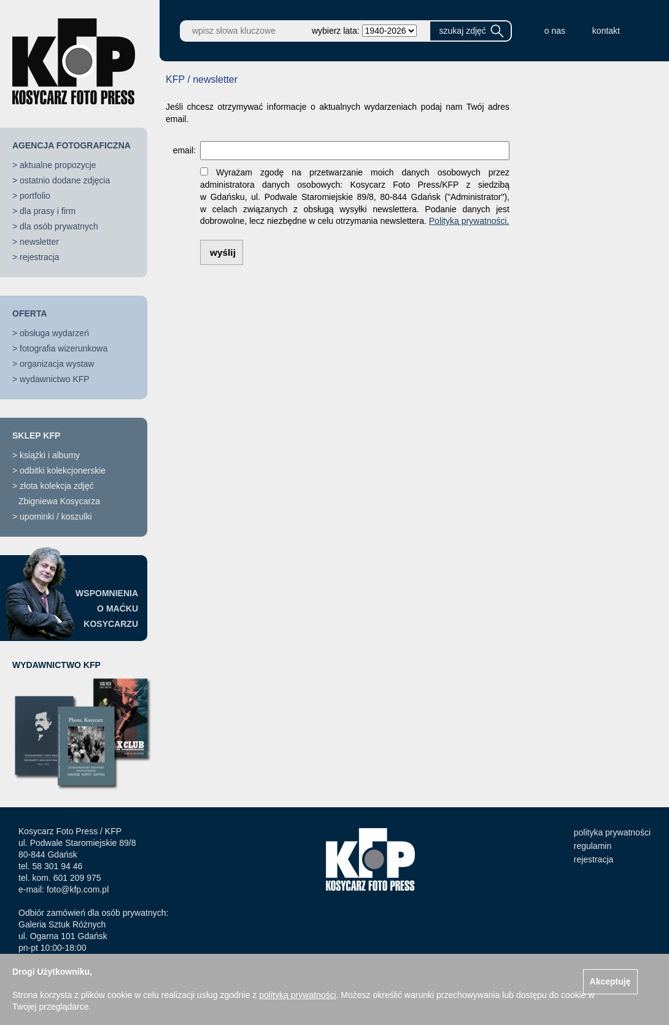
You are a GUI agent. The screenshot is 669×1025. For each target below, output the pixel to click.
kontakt (606, 31)
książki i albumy (50, 455)
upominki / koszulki (56, 516)
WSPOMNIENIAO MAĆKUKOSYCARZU (106, 608)
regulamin (592, 846)
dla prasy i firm (47, 211)
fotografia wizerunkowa (63, 348)
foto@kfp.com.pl (78, 889)
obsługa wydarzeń (54, 333)
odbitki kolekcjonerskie (63, 470)
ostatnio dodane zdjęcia (65, 180)
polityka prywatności (612, 832)
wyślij (223, 252)
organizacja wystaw (57, 364)
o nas (554, 31)
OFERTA (29, 313)
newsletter (39, 242)
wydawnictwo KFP (55, 379)
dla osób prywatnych (59, 226)
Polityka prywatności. (469, 221)
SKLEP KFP (36, 435)
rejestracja (40, 257)
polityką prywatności (297, 995)
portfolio (35, 196)
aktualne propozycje (58, 165)
